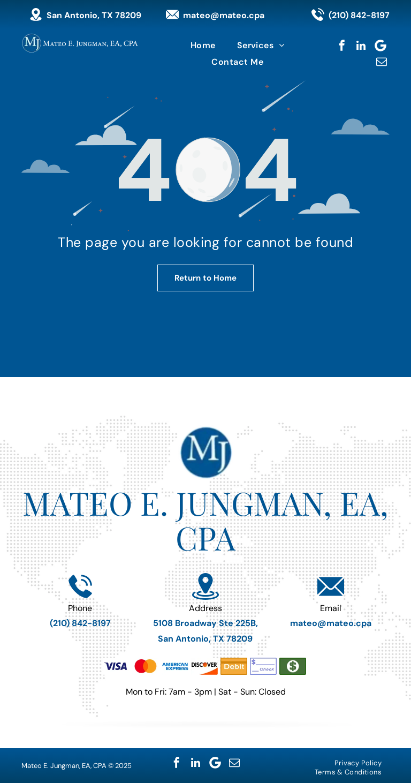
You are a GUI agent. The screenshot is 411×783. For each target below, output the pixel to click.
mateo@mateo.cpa (223, 15)
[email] (382, 62)
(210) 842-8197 (359, 15)
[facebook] (342, 45)
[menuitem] (203, 45)
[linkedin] (361, 45)
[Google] (380, 45)
